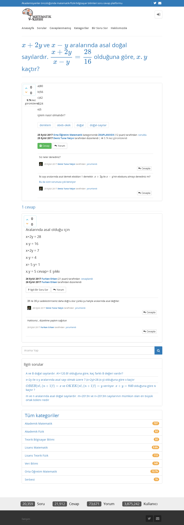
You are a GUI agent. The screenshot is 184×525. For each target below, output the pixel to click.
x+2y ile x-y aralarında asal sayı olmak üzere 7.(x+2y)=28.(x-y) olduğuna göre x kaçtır (80, 379)
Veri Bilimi (31, 463)
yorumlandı (92, 164)
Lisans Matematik (36, 447)
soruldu (142, 135)
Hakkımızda (119, 28)
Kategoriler (81, 28)
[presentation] (32, 45)
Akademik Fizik (34, 431)
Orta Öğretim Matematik (67, 135)
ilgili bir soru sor (39, 289)
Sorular (42, 28)
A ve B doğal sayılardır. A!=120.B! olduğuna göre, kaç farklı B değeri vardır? (74, 373)
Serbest (30, 479)
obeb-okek (64, 125)
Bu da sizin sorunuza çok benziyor (57, 182)
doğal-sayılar (98, 125)
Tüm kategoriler (42, 415)
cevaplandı (87, 278)
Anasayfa (28, 28)
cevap (46, 145)
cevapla (146, 168)
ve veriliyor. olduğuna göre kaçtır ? (91, 388)
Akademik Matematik (38, 423)
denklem (45, 125)
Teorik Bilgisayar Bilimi (39, 439)
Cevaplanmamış (60, 28)
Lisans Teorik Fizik (36, 455)
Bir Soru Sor (100, 28)
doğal (80, 125)
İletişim (26, 519)
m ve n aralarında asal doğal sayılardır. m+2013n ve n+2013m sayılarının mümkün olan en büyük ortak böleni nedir (89, 398)
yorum (61, 145)
